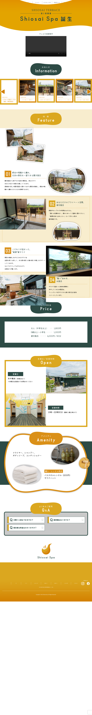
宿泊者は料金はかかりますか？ (23, 641)
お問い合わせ (86, 2)
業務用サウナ (57, 2)
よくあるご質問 (76, 2)
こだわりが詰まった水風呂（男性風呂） (27, 148)
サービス (37, 2)
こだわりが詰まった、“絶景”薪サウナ (46, 148)
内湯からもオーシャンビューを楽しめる (9, 148)
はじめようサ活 (47, 2)
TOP (28, 2)
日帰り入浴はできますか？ (21, 633)
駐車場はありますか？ (60, 633)
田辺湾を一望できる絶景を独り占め (64, 148)
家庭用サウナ (67, 2)
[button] (3, 139)
